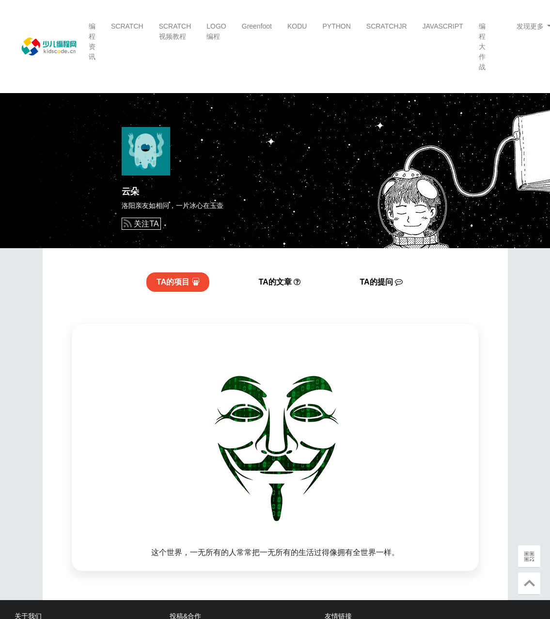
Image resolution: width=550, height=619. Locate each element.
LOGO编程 (216, 31)
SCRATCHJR (386, 26)
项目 (178, 282)
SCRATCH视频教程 (175, 31)
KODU (297, 26)
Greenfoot (257, 26)
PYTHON (336, 26)
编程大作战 (482, 46)
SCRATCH (127, 26)
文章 (280, 282)
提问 (381, 282)
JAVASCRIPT (443, 26)
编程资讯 (92, 41)
